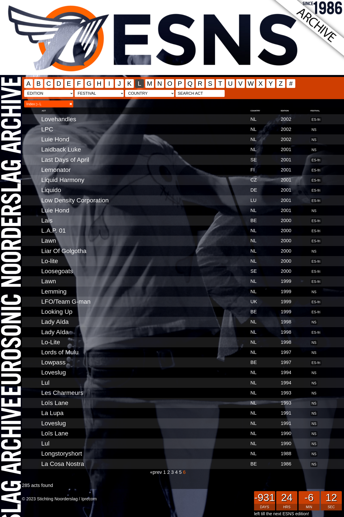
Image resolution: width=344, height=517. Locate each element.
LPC (47, 129)
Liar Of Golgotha (63, 251)
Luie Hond (55, 139)
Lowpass (53, 362)
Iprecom (89, 498)
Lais (47, 220)
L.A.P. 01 (53, 230)
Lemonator (56, 169)
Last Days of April (65, 159)
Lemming (53, 291)
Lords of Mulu (60, 352)
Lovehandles (58, 119)
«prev (156, 472)
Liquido (51, 190)
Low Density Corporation (75, 200)
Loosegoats (57, 271)
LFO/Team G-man (66, 301)
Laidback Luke (61, 149)
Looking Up (56, 311)
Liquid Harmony (62, 179)
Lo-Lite (50, 342)
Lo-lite (49, 261)
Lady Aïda (55, 321)
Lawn (48, 240)
